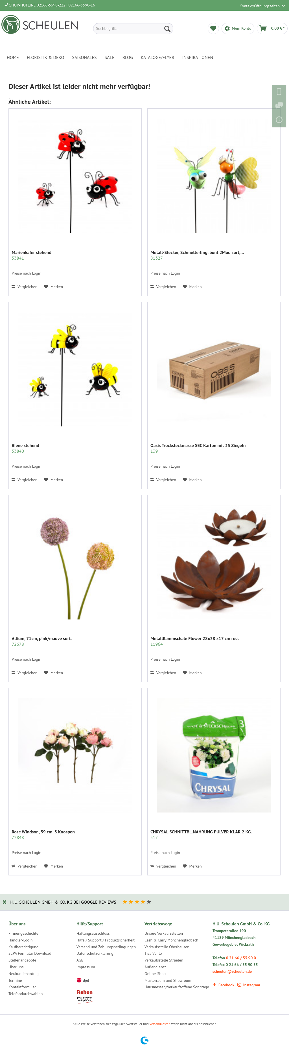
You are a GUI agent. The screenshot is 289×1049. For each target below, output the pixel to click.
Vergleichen (24, 286)
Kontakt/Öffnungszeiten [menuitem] (260, 5)
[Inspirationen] (197, 57)
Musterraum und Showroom (167, 980)
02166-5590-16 (82, 5)
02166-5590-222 (51, 5)
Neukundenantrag (23, 973)
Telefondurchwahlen (25, 993)
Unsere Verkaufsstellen (163, 933)
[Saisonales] (84, 57)
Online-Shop (155, 973)
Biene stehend (25, 448)
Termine (15, 980)
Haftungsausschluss (93, 933)
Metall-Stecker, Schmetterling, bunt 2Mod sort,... (197, 255)
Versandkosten (160, 1024)
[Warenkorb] (272, 28)
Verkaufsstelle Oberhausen (166, 946)
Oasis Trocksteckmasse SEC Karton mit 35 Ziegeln (198, 448)
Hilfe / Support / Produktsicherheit (105, 940)
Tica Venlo (153, 953)
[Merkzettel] (213, 28)
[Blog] (128, 57)
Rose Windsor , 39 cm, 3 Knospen (43, 834)
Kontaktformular (22, 986)
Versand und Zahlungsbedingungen (106, 946)
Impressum (85, 966)
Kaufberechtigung (23, 946)
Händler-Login (20, 940)
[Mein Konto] (238, 28)
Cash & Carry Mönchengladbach (171, 940)
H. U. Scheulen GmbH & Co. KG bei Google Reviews (63, 902)
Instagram (248, 984)
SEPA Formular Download (29, 953)
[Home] (13, 57)
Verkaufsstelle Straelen (163, 960)
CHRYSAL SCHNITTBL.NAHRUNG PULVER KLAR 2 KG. (201, 834)
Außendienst (155, 966)
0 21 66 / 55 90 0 (241, 957)
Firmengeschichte (23, 933)
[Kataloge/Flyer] (157, 57)
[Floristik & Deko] (45, 57)
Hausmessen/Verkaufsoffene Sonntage (176, 986)
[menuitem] (133, 28)
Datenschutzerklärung (94, 953)
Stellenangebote (22, 960)
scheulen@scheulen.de (232, 971)
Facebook (223, 984)
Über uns (15, 966)
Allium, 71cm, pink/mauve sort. (42, 641)
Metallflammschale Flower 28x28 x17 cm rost (194, 641)
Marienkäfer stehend (31, 255)
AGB (80, 960)
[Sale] (110, 57)
